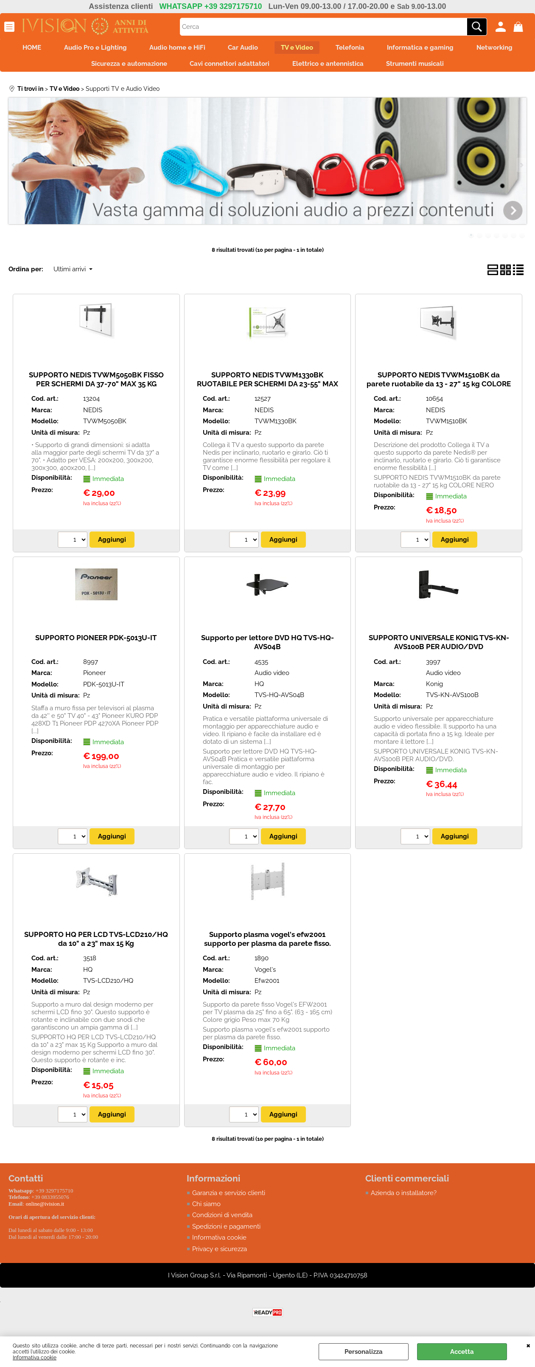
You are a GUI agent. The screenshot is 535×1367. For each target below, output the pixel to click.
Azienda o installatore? (404, 1196)
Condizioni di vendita (222, 1219)
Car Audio (242, 48)
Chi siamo (206, 1208)
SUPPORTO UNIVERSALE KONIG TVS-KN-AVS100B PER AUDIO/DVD (439, 646)
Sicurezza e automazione (125, 66)
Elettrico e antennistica (329, 66)
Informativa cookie (34, 1358)
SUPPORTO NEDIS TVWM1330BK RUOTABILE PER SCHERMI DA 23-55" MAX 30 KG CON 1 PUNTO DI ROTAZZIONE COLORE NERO (267, 391)
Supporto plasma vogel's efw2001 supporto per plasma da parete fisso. (267, 942)
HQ (259, 688)
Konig (434, 688)
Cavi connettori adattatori (228, 66)
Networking (504, 48)
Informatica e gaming (427, 48)
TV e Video (298, 48)
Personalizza (364, 1352)
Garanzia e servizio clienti (228, 1196)
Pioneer (94, 677)
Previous (14, 168)
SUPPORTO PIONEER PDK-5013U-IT (96, 641)
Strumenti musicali (419, 66)
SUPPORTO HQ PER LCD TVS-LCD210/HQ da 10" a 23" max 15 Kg (96, 942)
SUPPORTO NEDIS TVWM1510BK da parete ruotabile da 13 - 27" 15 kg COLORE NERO (439, 387)
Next (521, 168)
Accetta (462, 1352)
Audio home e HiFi (173, 48)
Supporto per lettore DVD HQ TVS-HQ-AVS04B (267, 646)
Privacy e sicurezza (219, 1253)
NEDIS (92, 414)
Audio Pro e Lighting (88, 48)
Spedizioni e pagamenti (226, 1230)
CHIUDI (528, 1345)
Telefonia (354, 48)
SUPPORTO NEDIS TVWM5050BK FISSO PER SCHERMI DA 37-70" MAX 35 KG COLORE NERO (96, 387)
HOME (22, 48)
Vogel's (265, 973)
